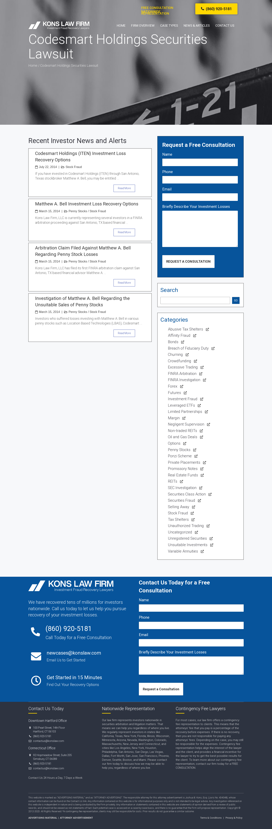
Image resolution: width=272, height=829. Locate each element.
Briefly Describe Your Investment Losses (196, 206)
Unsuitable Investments (187, 545)
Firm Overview (143, 27)
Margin (174, 418)
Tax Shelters (178, 519)
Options (174, 443)
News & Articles (197, 27)
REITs (172, 481)
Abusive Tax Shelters (185, 329)
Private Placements (184, 462)
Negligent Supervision (186, 424)
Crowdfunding (179, 361)
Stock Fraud (74, 167)
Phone (167, 172)
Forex (172, 386)
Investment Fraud (182, 399)
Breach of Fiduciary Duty (188, 348)
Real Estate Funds (183, 475)
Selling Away (178, 507)
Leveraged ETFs (181, 405)
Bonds (173, 342)
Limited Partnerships (185, 411)
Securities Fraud (181, 500)
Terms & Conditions (211, 817)
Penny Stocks (78, 211)
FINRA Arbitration (182, 373)
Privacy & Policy (234, 817)
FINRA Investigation (184, 380)
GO (236, 300)
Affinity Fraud (179, 335)
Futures (174, 392)
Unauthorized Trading (186, 525)
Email (167, 189)
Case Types (169, 27)
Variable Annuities (183, 551)
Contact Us (224, 27)
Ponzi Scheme (180, 456)
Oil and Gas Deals (182, 437)
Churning (175, 354)
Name (167, 154)
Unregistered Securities (187, 538)
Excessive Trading (183, 367)
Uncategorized (180, 532)
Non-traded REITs (182, 430)
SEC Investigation (182, 487)
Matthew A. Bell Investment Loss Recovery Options (86, 204)
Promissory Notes (183, 468)
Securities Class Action (187, 494)
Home (121, 27)
